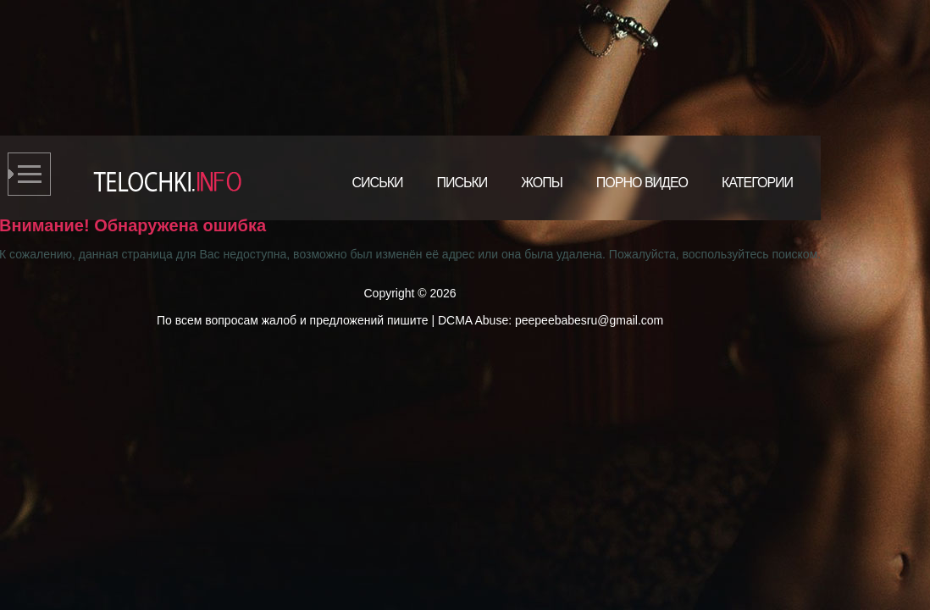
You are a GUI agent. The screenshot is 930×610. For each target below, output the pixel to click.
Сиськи (377, 182)
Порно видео (642, 182)
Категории (757, 182)
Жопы (541, 182)
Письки (461, 182)
